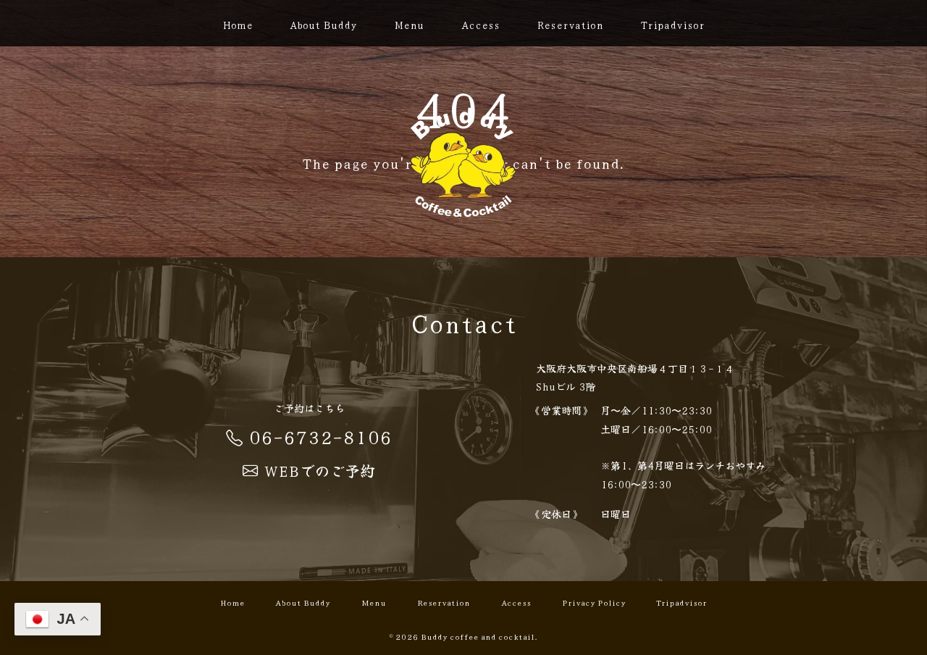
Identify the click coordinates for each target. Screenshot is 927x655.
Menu (409, 24)
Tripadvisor (672, 24)
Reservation (570, 24)
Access (480, 24)
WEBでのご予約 (309, 470)
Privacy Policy (594, 602)
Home (237, 24)
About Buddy (323, 24)
